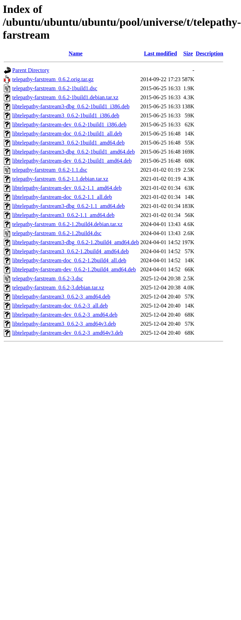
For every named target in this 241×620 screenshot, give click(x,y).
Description (209, 53)
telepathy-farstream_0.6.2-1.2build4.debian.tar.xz (67, 224)
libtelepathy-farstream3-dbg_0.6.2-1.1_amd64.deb (68, 206)
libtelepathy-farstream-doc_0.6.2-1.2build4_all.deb (69, 260)
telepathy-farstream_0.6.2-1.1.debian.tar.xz (60, 179)
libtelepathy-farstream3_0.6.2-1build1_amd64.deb (68, 143)
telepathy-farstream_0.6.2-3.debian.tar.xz (58, 287)
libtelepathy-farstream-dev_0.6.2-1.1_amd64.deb (67, 188)
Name (76, 53)
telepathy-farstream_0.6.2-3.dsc (47, 278)
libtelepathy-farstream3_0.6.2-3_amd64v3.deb (64, 324)
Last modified (160, 53)
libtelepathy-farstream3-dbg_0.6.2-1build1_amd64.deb (73, 152)
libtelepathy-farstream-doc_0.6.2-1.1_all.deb (62, 197)
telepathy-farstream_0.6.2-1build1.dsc (54, 88)
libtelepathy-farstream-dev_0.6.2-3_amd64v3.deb (67, 333)
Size (188, 53)
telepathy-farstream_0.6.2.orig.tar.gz (52, 79)
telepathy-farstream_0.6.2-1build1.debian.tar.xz (65, 97)
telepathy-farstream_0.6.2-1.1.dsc (49, 170)
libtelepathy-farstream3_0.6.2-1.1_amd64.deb (63, 215)
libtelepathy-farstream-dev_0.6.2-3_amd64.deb (65, 315)
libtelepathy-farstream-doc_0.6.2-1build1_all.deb (67, 134)
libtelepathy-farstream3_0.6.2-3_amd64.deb (61, 297)
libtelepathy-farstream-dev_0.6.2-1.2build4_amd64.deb (74, 269)
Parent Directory (30, 70)
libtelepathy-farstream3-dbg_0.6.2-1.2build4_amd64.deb (75, 242)
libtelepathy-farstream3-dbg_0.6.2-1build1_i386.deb (70, 106)
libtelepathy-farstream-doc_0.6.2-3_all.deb (60, 306)
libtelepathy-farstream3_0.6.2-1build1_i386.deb (65, 115)
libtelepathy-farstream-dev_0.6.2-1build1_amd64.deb (72, 161)
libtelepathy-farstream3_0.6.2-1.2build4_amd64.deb (70, 251)
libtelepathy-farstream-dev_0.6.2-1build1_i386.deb (69, 124)
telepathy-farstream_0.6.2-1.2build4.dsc (56, 233)
